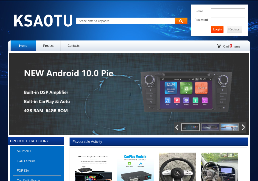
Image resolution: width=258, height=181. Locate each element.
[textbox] (125, 21)
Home (23, 46)
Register (234, 29)
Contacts (73, 46)
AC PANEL (24, 151)
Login (217, 29)
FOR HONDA (26, 161)
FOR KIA (23, 170)
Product (48, 46)
